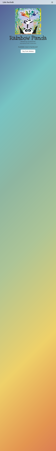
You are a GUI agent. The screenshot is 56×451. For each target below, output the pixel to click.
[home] (8, 2)
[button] (52, 2)
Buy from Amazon (28, 51)
